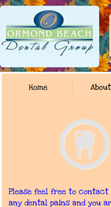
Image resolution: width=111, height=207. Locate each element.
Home (38, 87)
